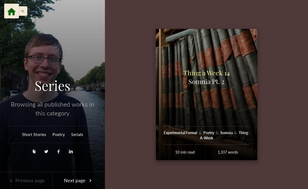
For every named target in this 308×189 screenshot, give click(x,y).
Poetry (58, 134)
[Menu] (11, 11)
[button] (21, 11)
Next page (78, 180)
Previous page (26, 180)
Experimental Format (181, 132)
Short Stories (34, 134)
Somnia (226, 132)
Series (52, 85)
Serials (77, 134)
